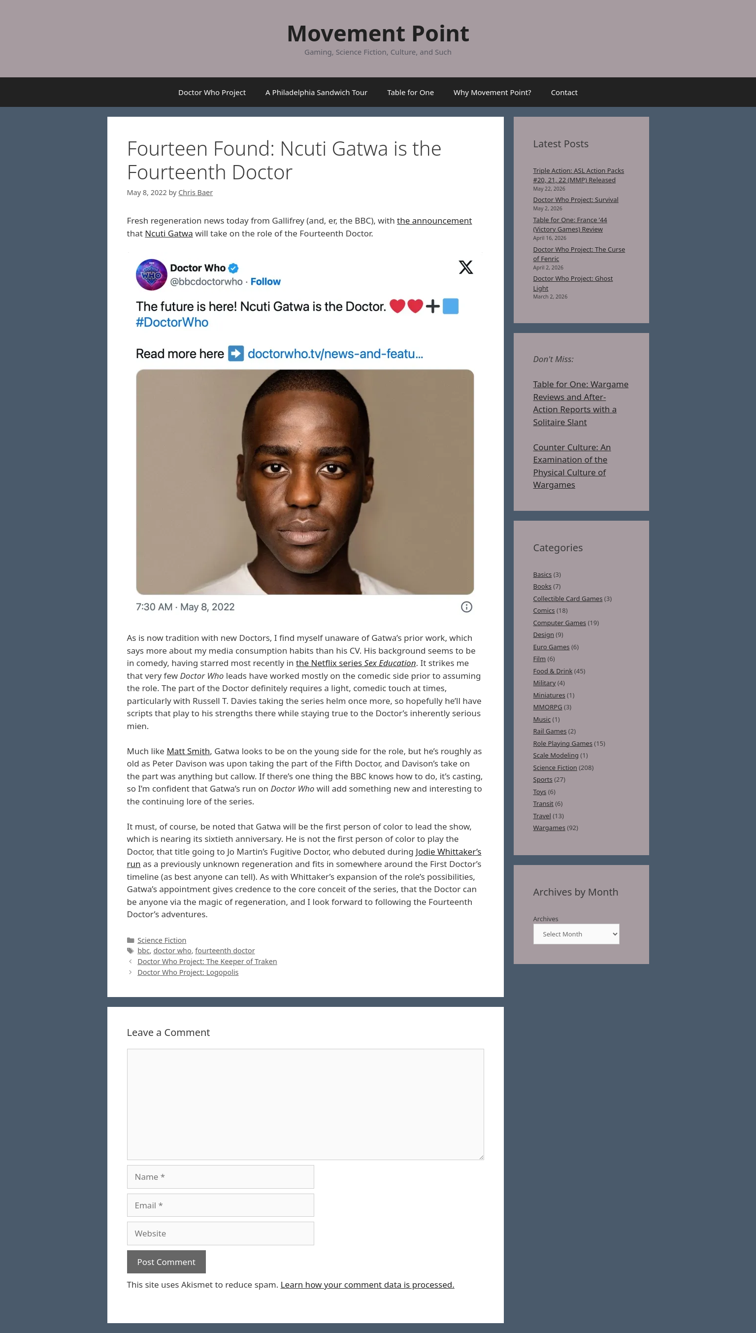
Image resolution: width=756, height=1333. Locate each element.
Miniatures (549, 695)
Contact (564, 92)
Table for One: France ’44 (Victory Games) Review (570, 224)
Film (539, 658)
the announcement (434, 220)
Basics (542, 574)
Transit (543, 803)
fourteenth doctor (225, 950)
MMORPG (547, 706)
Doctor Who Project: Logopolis (187, 972)
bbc (143, 950)
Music (542, 719)
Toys (540, 791)
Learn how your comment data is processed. (368, 1284)
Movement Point (378, 33)
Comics (544, 610)
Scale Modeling (556, 755)
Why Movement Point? (492, 92)
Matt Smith (188, 751)
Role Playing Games (562, 743)
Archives (546, 918)
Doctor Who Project (212, 92)
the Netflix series (356, 662)
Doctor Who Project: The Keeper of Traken (207, 961)
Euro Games (551, 646)
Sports (543, 779)
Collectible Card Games (568, 598)
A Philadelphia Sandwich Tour (316, 92)
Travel (542, 815)
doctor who (172, 950)
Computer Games (560, 622)
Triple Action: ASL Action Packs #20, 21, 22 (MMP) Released (579, 175)
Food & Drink (553, 670)
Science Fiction (161, 940)
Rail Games (550, 731)
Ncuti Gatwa (169, 233)
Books (542, 586)
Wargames (549, 827)
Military (544, 682)
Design (543, 634)
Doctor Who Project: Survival (576, 199)
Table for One (410, 92)
